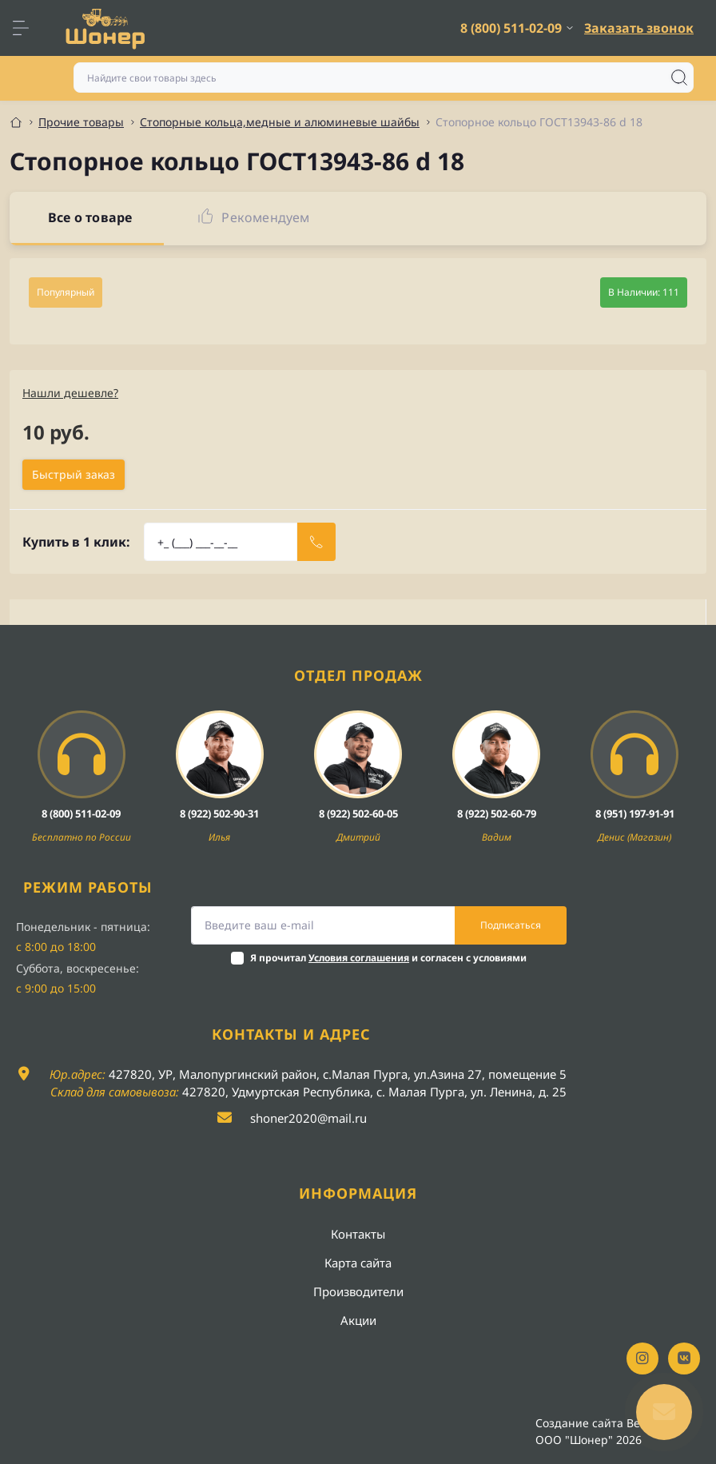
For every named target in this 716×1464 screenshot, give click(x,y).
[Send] (316, 542)
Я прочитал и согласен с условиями (388, 958)
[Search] (679, 77)
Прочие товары (81, 121)
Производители (358, 1291)
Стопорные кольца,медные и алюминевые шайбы (280, 121)
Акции (358, 1320)
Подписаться (510, 925)
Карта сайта (358, 1263)
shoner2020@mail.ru (308, 1118)
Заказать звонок (639, 28)
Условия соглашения (358, 958)
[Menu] (29, 28)
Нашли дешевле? (70, 392)
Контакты (358, 1234)
